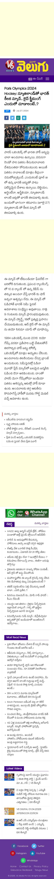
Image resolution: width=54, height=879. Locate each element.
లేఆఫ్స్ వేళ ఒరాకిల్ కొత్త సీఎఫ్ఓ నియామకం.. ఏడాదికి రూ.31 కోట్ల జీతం (26, 551)
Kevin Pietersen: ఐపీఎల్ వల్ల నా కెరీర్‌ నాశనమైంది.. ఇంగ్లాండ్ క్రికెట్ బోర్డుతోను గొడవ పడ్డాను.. (27, 706)
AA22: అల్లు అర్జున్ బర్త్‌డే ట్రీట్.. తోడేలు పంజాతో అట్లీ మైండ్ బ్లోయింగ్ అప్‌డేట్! (26, 533)
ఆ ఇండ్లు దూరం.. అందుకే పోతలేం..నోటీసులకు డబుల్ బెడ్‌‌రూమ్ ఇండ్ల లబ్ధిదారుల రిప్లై (25, 739)
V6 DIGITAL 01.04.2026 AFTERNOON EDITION (29, 812)
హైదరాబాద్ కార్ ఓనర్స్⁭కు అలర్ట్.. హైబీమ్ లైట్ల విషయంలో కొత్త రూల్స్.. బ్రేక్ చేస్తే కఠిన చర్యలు (28, 751)
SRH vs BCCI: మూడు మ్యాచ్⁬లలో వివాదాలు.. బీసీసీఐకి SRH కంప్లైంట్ (24, 695)
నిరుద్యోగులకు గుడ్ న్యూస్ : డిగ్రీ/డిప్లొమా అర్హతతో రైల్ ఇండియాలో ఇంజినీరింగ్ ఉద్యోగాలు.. (27, 620)
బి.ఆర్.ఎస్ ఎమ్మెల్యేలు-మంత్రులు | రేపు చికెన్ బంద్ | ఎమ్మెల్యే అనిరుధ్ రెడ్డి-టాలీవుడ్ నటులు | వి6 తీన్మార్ (32, 827)
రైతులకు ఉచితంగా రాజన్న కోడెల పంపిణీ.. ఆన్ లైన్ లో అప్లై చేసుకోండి (28, 571)
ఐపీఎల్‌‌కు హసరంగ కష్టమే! (19, 420)
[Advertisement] (27, 29)
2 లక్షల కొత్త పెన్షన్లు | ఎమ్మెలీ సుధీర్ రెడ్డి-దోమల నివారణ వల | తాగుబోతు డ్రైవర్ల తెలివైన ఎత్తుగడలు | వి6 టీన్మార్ (33, 796)
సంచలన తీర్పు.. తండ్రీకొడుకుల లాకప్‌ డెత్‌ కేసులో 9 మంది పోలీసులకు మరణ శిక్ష (27, 716)
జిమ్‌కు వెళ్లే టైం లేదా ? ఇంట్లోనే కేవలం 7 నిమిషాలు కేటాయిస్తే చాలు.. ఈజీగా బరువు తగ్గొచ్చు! (28, 561)
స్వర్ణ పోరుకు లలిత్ (15, 424)
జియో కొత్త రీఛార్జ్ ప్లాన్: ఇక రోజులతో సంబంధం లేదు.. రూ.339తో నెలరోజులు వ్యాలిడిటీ (26, 669)
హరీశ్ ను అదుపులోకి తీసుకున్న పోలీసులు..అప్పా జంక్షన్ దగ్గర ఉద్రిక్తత (25, 542)
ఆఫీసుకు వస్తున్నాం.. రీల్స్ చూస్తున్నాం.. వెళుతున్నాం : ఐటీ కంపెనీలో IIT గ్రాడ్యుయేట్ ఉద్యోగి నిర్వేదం (28, 657)
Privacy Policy (41, 867)
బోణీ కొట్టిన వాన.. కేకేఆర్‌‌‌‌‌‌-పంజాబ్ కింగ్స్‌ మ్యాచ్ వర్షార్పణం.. (26, 431)
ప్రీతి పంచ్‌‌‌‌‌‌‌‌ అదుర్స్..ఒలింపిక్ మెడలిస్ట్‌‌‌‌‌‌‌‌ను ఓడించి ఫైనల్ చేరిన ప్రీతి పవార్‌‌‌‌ (25, 440)
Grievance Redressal (21, 870)
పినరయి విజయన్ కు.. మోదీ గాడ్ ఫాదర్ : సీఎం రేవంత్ (27, 597)
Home (13, 867)
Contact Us (25, 867)
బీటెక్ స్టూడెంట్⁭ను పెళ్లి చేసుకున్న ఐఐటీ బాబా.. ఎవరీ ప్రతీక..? (26, 589)
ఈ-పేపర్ (36, 79)
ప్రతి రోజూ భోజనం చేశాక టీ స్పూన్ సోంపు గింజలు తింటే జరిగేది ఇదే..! (27, 646)
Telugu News (41, 870)
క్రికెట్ (7, 111)
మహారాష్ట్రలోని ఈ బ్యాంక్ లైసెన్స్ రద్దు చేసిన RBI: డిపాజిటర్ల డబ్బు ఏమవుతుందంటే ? (28, 580)
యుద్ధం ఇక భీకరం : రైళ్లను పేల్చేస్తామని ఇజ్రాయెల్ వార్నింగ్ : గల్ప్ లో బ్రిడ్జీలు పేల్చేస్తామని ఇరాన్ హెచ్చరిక (26, 608)
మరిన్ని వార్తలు (42, 524)
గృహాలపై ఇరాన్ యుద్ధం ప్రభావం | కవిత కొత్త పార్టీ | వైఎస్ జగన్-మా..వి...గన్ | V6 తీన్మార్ (33, 779)
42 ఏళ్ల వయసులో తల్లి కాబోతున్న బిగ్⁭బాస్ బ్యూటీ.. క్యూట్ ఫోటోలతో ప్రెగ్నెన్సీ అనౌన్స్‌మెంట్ (28, 726)
